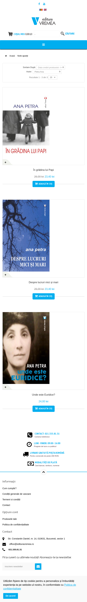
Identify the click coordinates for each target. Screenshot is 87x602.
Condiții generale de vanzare (16, 494)
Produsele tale (9, 519)
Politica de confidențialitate (15, 524)
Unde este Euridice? (43, 394)
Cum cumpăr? (9, 488)
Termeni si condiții (11, 499)
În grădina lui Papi (43, 170)
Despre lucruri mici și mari (43, 282)
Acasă (12, 56)
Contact (6, 505)
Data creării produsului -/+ (50, 67)
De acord (11, 595)
